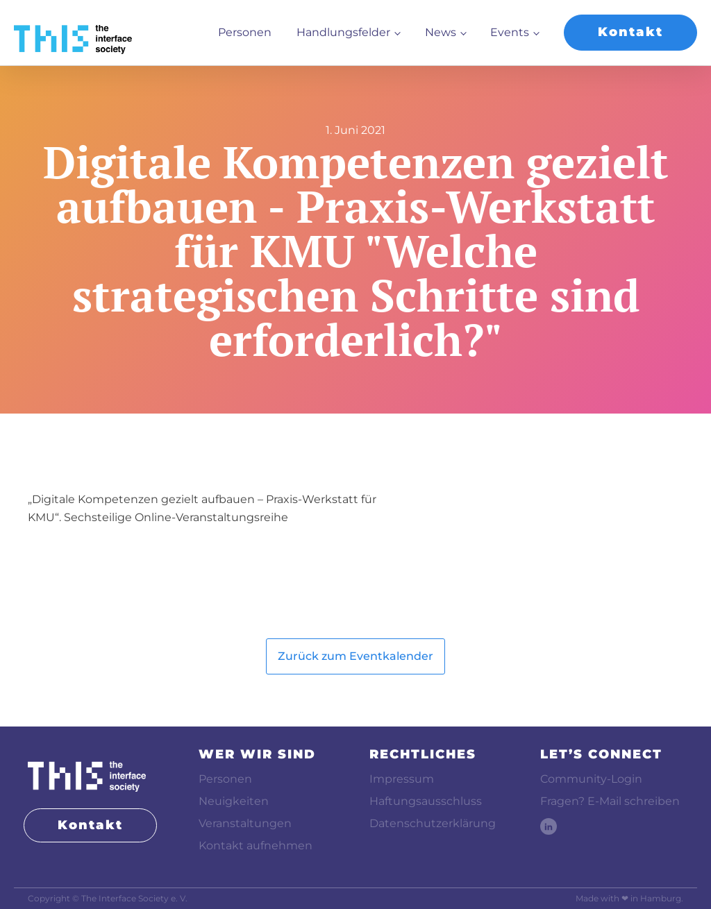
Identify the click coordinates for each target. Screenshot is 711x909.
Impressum (401, 778)
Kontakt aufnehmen (255, 845)
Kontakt (630, 32)
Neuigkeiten (234, 801)
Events (509, 32)
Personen (244, 32)
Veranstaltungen (245, 823)
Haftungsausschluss (425, 801)
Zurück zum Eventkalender (355, 656)
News (440, 32)
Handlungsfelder (343, 32)
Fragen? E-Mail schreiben (610, 801)
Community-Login (591, 778)
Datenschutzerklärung (432, 823)
